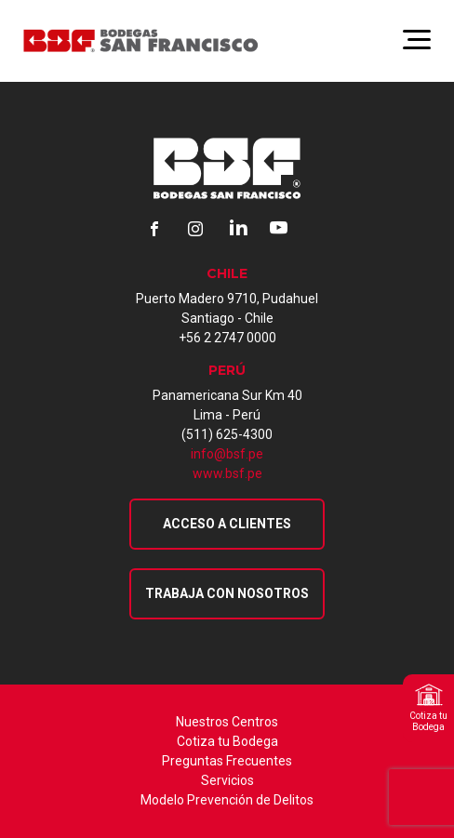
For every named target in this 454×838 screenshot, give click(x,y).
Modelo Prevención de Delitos (227, 799)
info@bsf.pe (227, 453)
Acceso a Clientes (227, 523)
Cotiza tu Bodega (227, 741)
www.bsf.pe (227, 473)
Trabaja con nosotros (227, 593)
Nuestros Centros (227, 721)
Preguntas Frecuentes (227, 760)
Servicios (227, 780)
